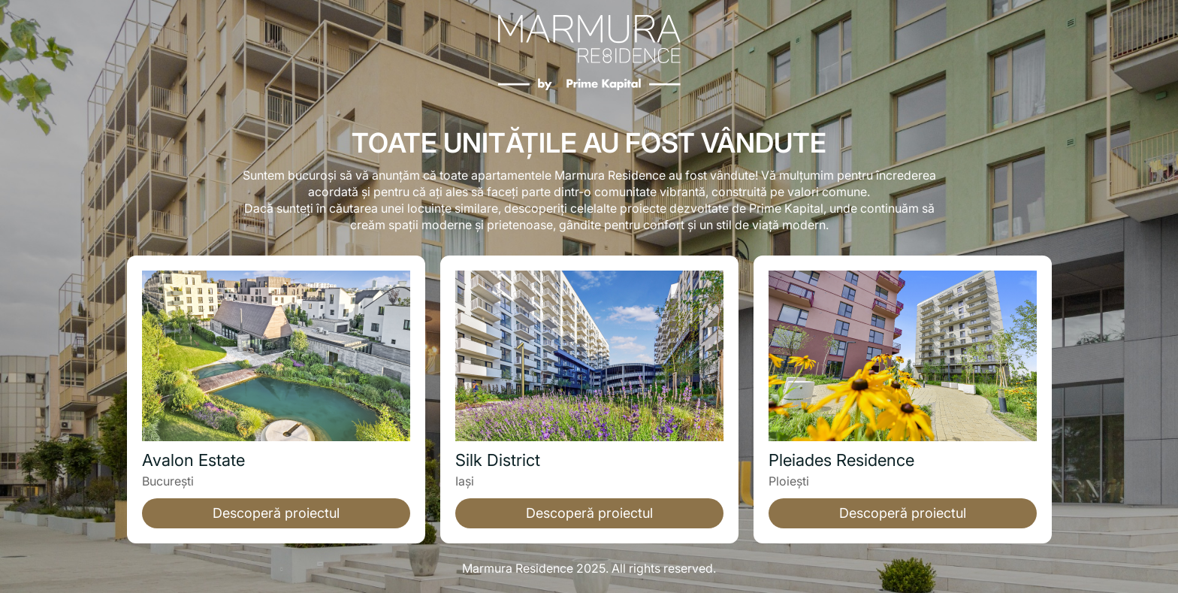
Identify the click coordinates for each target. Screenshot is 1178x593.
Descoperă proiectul (276, 513)
